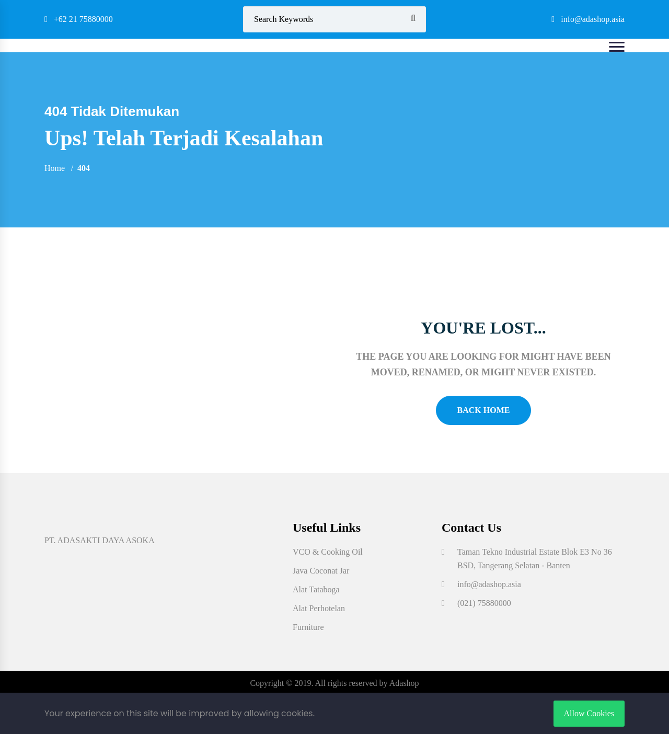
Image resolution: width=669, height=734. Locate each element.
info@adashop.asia (588, 19)
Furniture (308, 627)
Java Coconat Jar (321, 570)
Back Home (483, 410)
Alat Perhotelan (319, 608)
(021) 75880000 (484, 603)
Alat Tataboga (316, 589)
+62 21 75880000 (78, 19)
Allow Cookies (589, 713)
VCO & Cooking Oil (328, 551)
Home (54, 168)
